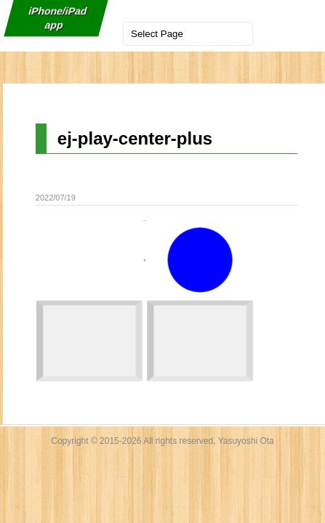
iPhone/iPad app (57, 18)
